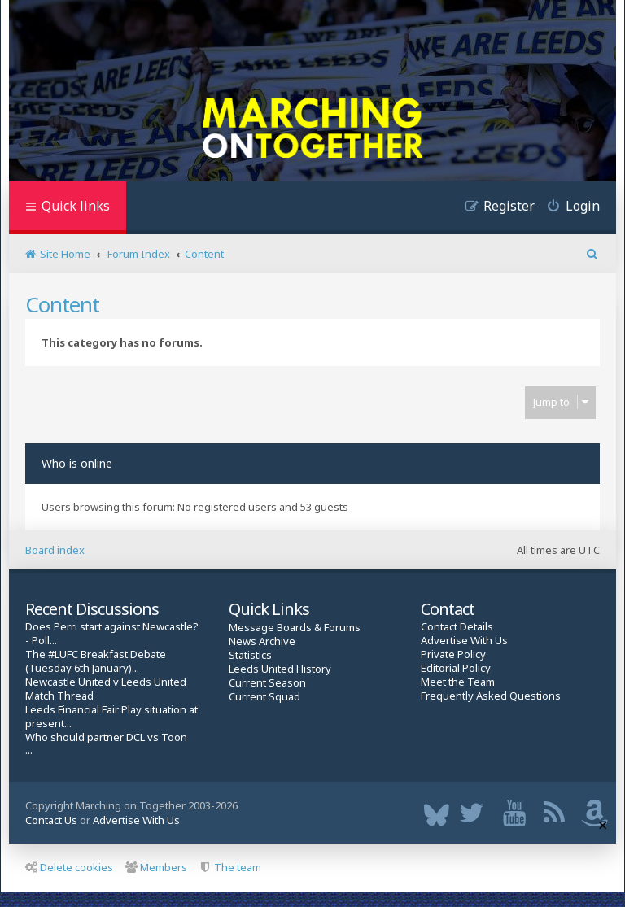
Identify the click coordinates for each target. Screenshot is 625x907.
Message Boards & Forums (295, 627)
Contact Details (457, 627)
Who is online (77, 463)
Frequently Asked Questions (491, 696)
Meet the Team (458, 682)
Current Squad (264, 697)
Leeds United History (280, 669)
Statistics (250, 655)
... (29, 750)
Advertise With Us (464, 641)
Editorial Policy (456, 668)
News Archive (262, 641)
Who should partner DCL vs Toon (106, 737)
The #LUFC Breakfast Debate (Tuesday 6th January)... (95, 661)
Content (62, 304)
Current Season (267, 683)
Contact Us (51, 820)
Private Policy (453, 654)
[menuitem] (567, 207)
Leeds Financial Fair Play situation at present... (111, 716)
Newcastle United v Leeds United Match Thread (105, 689)
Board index (55, 550)
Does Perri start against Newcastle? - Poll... (112, 634)
